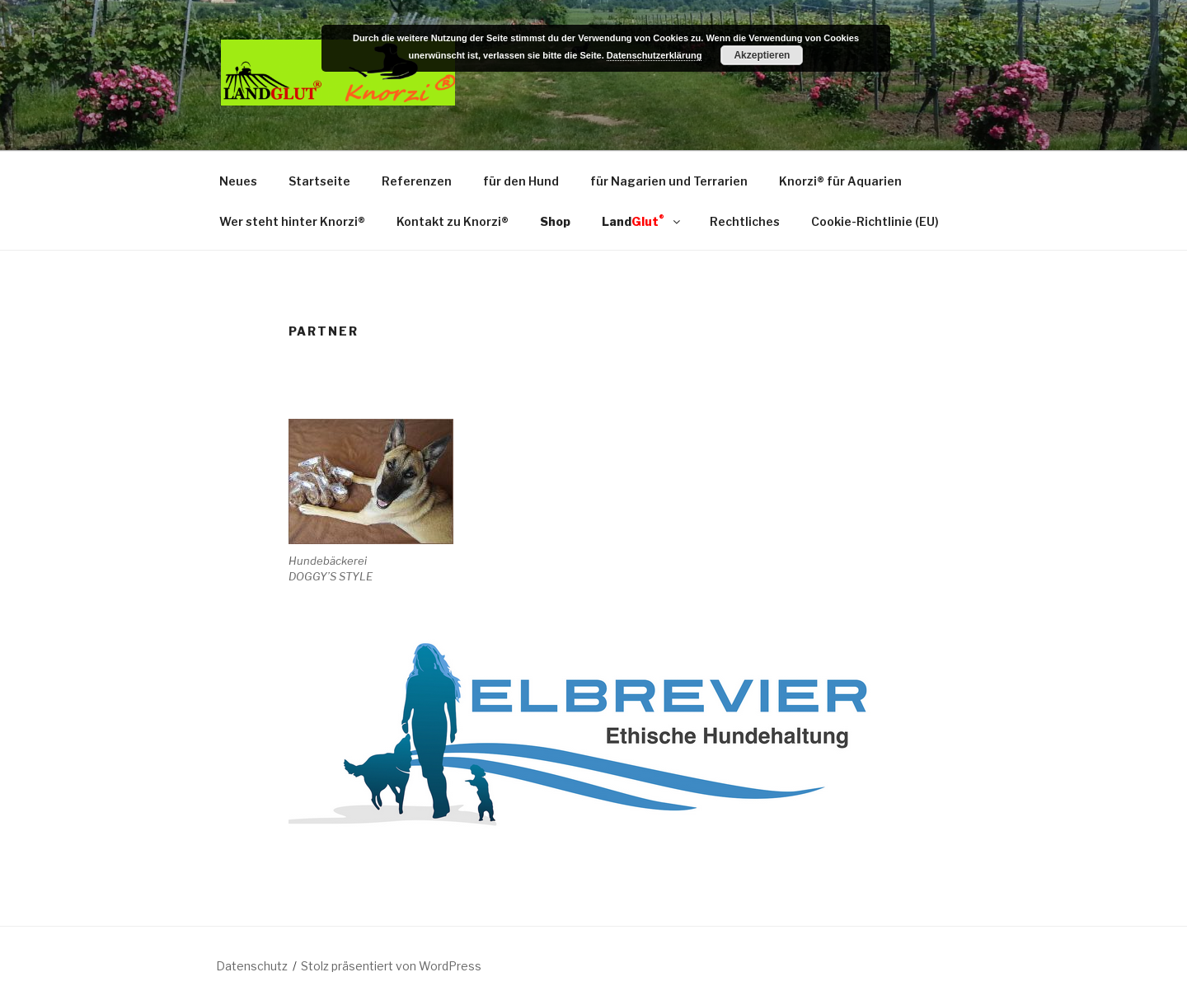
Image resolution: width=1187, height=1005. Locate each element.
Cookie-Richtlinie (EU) (875, 221)
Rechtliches (745, 221)
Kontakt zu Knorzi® (452, 221)
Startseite (319, 181)
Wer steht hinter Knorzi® (292, 221)
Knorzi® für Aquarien (840, 181)
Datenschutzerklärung (654, 55)
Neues (238, 181)
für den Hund (521, 181)
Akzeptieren (762, 55)
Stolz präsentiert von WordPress (391, 966)
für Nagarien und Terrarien (669, 181)
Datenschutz (252, 966)
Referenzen (417, 181)
